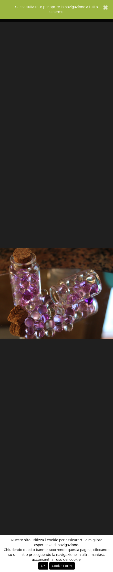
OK (43, 565)
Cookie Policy (62, 565)
